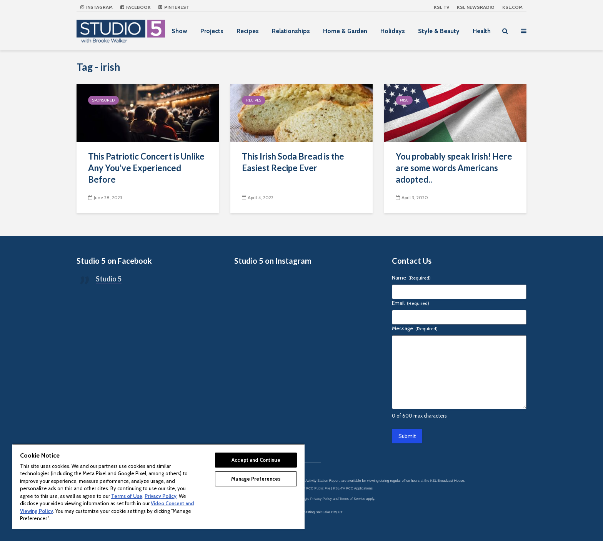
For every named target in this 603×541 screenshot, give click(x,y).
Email (410, 303)
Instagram (96, 7)
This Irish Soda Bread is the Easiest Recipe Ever (293, 162)
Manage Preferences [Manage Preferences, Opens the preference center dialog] (255, 479)
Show (179, 31)
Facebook (135, 7)
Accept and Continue (256, 460)
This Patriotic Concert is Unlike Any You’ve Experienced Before (146, 168)
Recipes (248, 31)
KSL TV (441, 7)
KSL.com (512, 7)
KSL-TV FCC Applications (353, 488)
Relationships (291, 31)
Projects (211, 31)
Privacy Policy (321, 499)
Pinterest (173, 7)
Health (482, 31)
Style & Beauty (439, 31)
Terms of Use (126, 496)
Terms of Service (352, 499)
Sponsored (103, 100)
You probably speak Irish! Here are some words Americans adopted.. (454, 168)
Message (415, 328)
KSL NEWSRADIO (476, 7)
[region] (158, 486)
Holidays (392, 31)
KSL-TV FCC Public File (311, 488)
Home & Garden (345, 31)
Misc (404, 100)
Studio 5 (109, 279)
